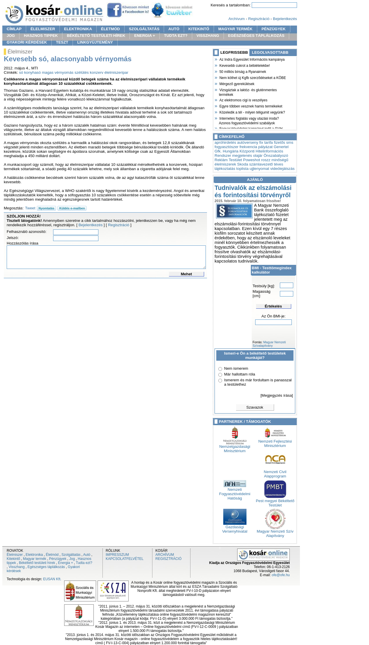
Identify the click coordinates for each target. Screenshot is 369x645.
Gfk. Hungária (226, 151)
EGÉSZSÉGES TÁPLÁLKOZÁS (256, 35)
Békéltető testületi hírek (37, 563)
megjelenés (242, 155)
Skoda (242, 164)
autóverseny (247, 142)
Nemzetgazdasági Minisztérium (234, 447)
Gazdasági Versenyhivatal (234, 527)
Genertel (281, 147)
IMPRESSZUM (117, 555)
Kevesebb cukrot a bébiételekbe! (244, 65)
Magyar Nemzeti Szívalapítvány (269, 343)
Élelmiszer (15, 555)
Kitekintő (13, 559)
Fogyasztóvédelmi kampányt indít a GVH (250, 128)
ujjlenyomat (259, 168)
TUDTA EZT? (176, 35)
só (21, 72)
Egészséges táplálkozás (46, 567)
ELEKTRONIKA (78, 29)
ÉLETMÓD (110, 29)
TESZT (62, 42)
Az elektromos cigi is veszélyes (243, 100)
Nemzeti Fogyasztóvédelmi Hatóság (234, 492)
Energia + (65, 563)
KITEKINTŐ (198, 29)
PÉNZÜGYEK (274, 29)
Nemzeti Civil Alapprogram (275, 472)
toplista (242, 168)
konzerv (96, 72)
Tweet (30, 208)
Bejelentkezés (285, 19)
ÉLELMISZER (42, 29)
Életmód (52, 555)
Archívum (236, 19)
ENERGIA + (144, 35)
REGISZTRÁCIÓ (168, 559)
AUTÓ (173, 29)
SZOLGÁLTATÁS (144, 29)
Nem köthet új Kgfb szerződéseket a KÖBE (252, 77)
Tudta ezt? (84, 563)
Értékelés (273, 306)
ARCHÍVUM (164, 555)
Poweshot (251, 160)
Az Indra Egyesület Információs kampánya (252, 59)
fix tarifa (266, 142)
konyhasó (32, 72)
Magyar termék (34, 559)
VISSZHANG (208, 35)
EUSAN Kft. (52, 579)
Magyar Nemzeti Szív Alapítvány (275, 532)
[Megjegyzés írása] (276, 395)
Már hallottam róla (239, 374)
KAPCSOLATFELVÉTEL (124, 559)
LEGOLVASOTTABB (270, 52)
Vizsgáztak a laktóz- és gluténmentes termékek (248, 92)
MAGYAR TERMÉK (235, 29)
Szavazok (254, 407)
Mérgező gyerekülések (236, 83)
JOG (11, 35)
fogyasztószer (226, 147)
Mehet (186, 274)
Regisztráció (258, 19)
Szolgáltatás (71, 555)
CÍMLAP (14, 29)
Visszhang (17, 567)
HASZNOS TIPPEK (41, 35)
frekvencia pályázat (256, 147)
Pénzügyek (57, 559)
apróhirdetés (225, 142)
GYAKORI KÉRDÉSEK (27, 42)
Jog (72, 559)
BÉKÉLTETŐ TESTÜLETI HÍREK (96, 35)
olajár (258, 155)
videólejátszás (282, 168)
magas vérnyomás (57, 72)
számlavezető (261, 164)
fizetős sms (283, 142)
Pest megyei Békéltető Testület (275, 501)
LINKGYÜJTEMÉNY (95, 42)
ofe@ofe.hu (281, 575)
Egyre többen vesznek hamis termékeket (250, 106)
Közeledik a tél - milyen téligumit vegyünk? (252, 112)
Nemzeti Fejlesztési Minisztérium (275, 442)
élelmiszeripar (116, 72)
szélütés (82, 72)
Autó (87, 555)
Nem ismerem (236, 368)
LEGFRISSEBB (234, 52)
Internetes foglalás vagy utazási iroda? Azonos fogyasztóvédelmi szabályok (249, 120)
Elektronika (34, 555)
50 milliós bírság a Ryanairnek (242, 71)
